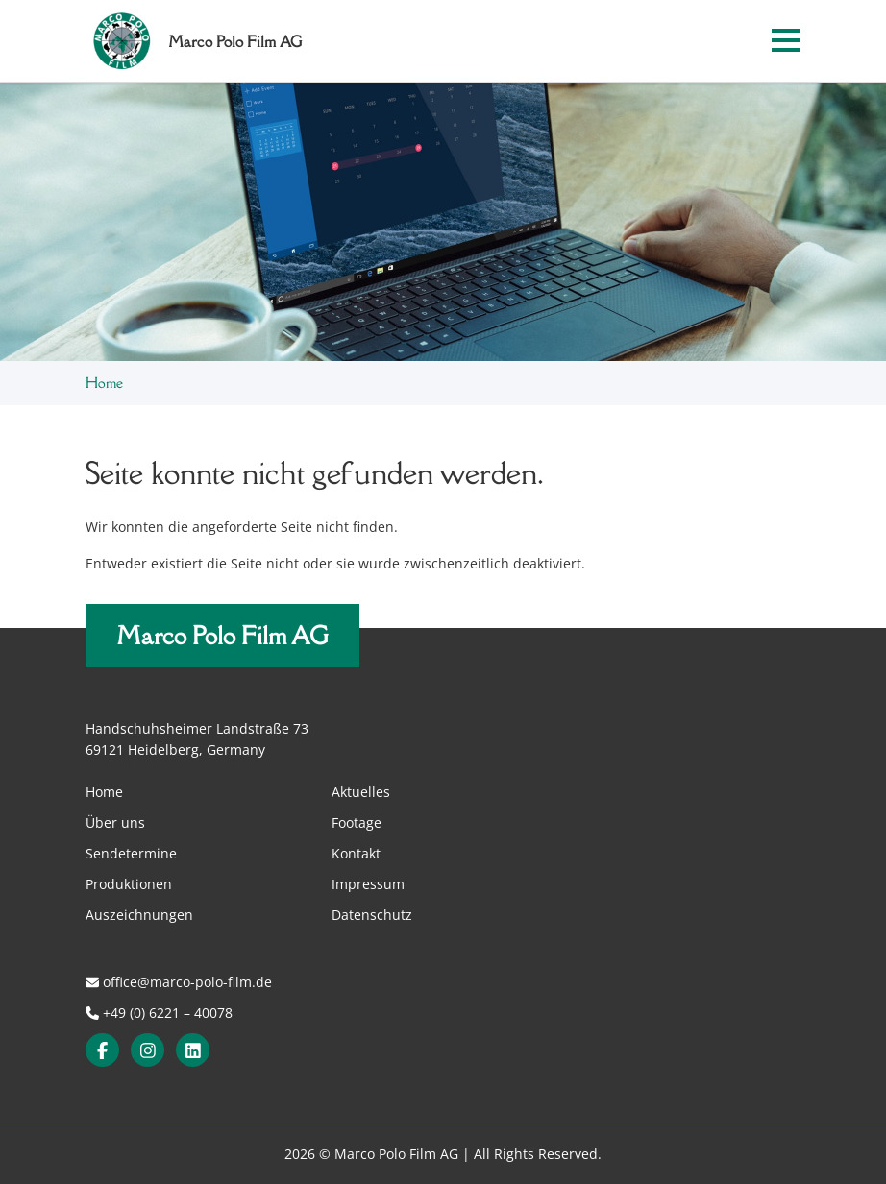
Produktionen (129, 884)
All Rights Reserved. (538, 1154)
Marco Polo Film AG (222, 635)
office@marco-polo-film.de (179, 982)
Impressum (368, 884)
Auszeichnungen (139, 915)
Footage (356, 822)
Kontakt (356, 853)
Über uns (115, 822)
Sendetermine (131, 853)
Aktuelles (361, 792)
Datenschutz (372, 915)
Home (104, 383)
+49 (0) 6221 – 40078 (159, 1012)
